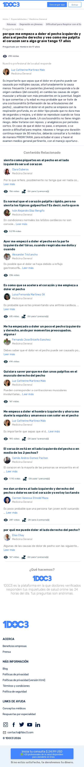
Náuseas (11, 24)
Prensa (7, 651)
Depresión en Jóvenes (31, 24)
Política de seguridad (15, 691)
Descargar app (57, 4)
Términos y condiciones (16, 685)
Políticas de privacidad (16, 674)
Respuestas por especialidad (19, 714)
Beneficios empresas (15, 646)
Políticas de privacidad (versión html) (24, 680)
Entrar (75, 5)
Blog (5, 668)
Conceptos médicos (14, 708)
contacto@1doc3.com (18, 732)
